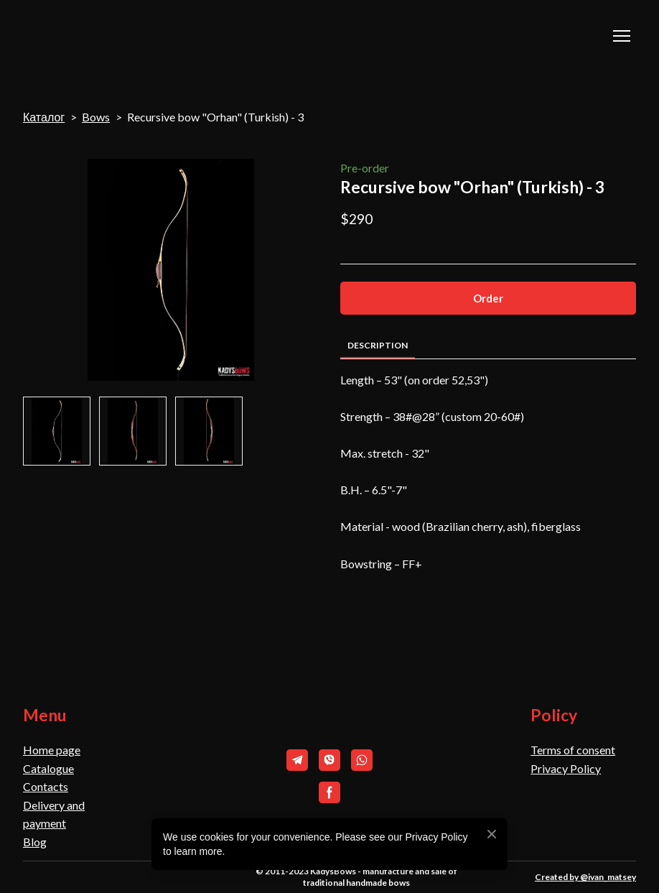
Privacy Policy (566, 768)
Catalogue (48, 768)
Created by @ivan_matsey (585, 876)
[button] (488, 298)
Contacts (45, 786)
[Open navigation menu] (621, 36)
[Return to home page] (94, 36)
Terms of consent (573, 749)
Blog (35, 841)
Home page (51, 749)
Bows (96, 117)
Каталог (44, 117)
